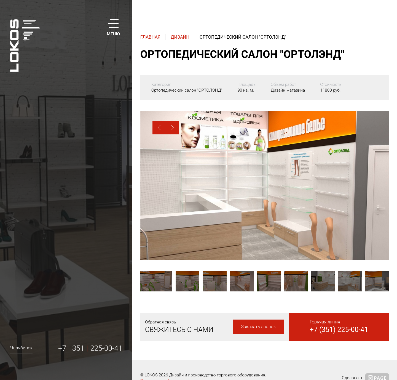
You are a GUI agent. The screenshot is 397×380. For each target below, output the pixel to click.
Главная (150, 37)
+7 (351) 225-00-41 (339, 330)
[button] (159, 127)
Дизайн (180, 37)
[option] (264, 185)
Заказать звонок (258, 326)
